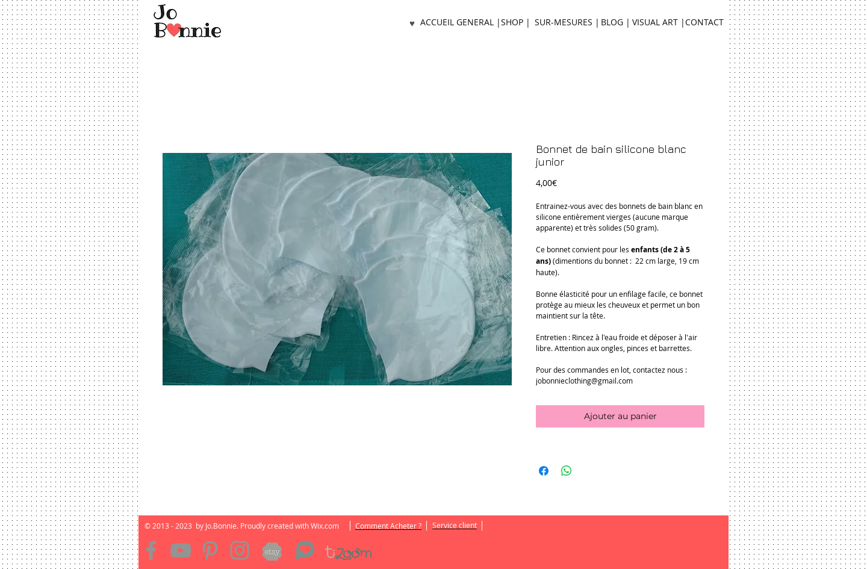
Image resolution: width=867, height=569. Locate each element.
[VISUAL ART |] (658, 22)
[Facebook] (151, 550)
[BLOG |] (615, 22)
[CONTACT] (704, 22)
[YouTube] (180, 550)
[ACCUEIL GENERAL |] (460, 22)
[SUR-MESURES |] (566, 22)
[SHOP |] (515, 22)
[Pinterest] (210, 550)
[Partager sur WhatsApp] (566, 471)
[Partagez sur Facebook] (543, 471)
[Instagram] (239, 550)
